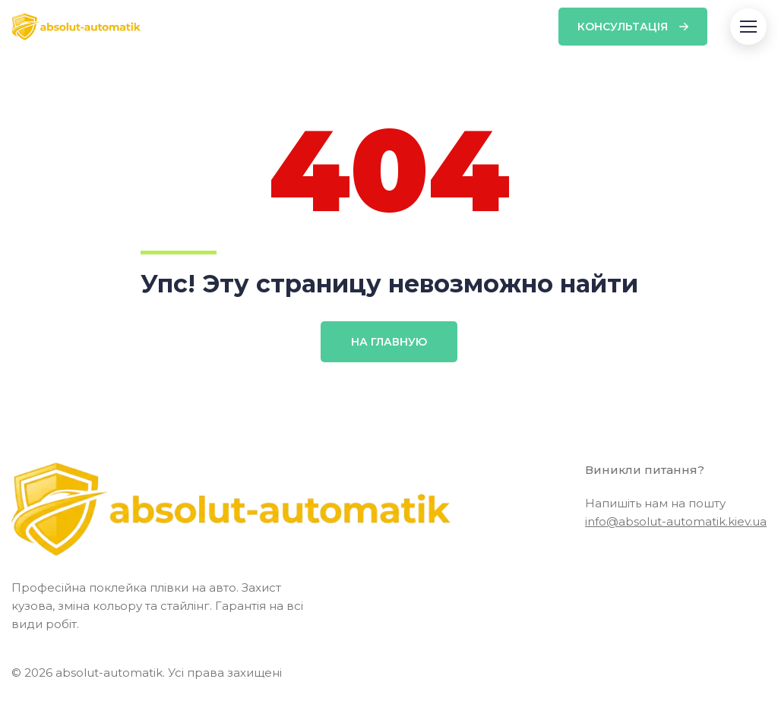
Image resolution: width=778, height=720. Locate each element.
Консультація (622, 26)
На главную (389, 342)
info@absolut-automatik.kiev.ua (676, 521)
